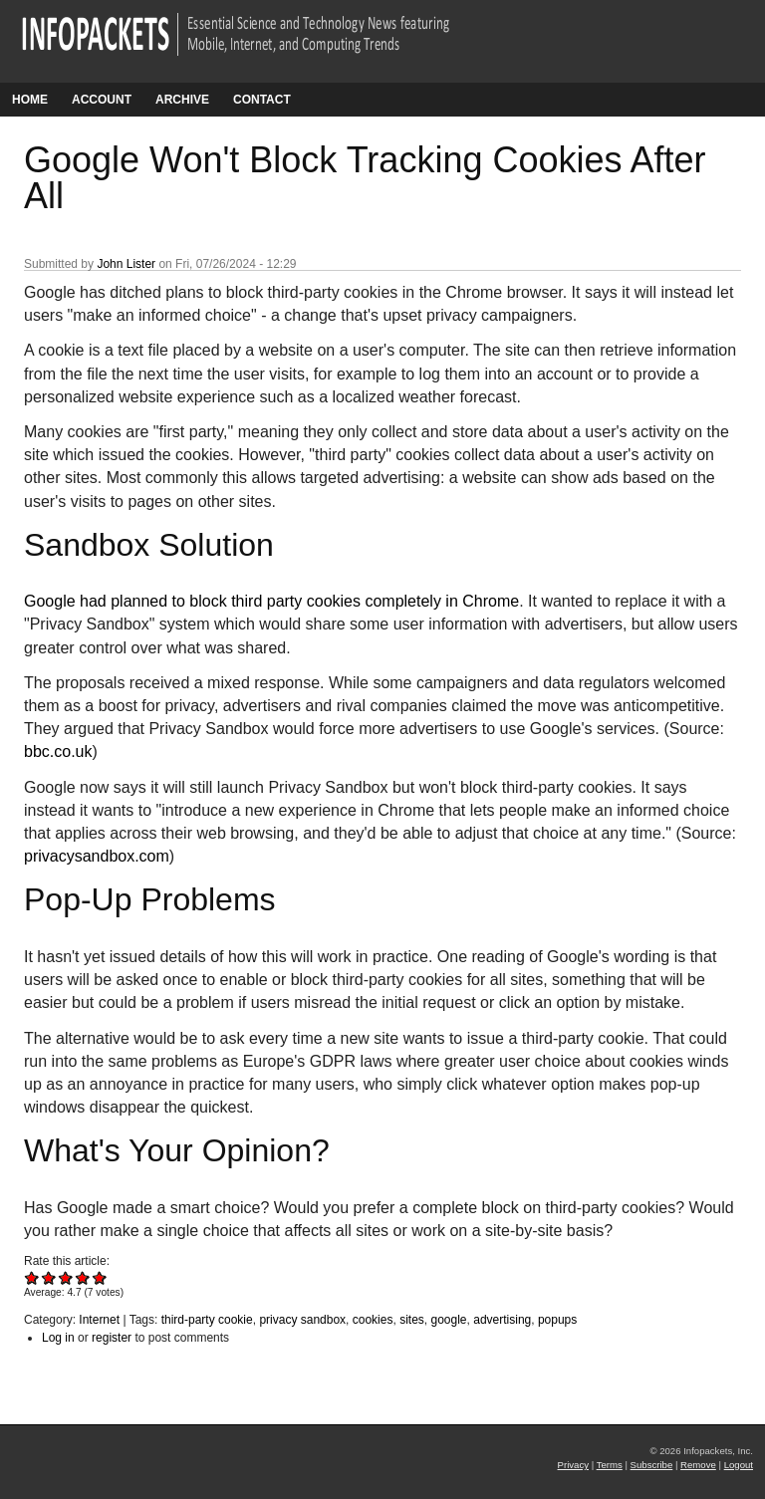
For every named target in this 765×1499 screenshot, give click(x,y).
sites (411, 1320)
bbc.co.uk (58, 751)
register (111, 1338)
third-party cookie (207, 1320)
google (448, 1320)
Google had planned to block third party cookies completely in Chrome (271, 601)
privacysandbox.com (96, 856)
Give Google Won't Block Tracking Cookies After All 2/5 (49, 1277)
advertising (502, 1320)
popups (557, 1320)
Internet (99, 1320)
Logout (738, 1464)
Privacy (573, 1464)
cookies (373, 1320)
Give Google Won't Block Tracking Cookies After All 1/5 (32, 1277)
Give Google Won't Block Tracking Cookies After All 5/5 (100, 1277)
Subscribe (652, 1464)
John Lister (126, 264)
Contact (262, 100)
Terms (610, 1464)
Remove (698, 1464)
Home (30, 100)
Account (101, 100)
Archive (182, 100)
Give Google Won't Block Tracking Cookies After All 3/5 (66, 1277)
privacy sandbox (302, 1320)
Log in (58, 1338)
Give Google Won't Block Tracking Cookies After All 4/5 (83, 1277)
